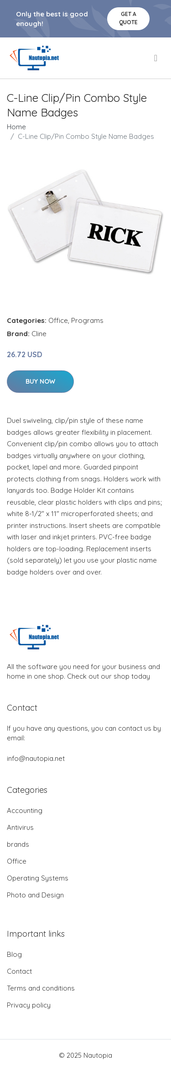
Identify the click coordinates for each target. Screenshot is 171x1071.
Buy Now (40, 381)
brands (18, 844)
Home (16, 126)
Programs (87, 320)
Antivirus (20, 827)
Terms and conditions (41, 988)
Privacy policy (29, 1005)
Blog (14, 954)
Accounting (24, 810)
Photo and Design (35, 895)
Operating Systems (37, 878)
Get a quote (128, 18)
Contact (19, 971)
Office (58, 320)
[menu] (156, 58)
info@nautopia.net (36, 758)
